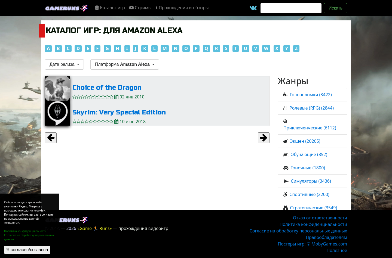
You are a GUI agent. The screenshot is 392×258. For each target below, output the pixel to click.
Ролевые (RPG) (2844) (311, 108)
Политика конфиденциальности (25, 231)
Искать (335, 8)
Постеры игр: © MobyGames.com (312, 244)
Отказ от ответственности (320, 218)
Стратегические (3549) (313, 208)
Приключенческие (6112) (309, 128)
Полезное (337, 250)
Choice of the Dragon (107, 88)
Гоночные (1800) (307, 168)
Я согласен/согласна (27, 249)
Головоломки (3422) (311, 95)
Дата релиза (63, 64)
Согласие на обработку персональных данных (298, 231)
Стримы (140, 8)
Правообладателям (326, 237)
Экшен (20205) (305, 141)
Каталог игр (110, 8)
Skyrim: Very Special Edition (119, 112)
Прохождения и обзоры (182, 8)
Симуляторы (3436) (311, 181)
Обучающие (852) (308, 154)
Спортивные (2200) (309, 194)
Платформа (123, 64)
